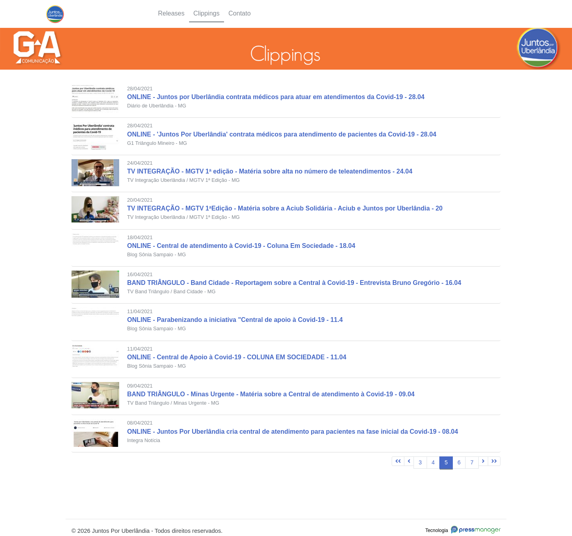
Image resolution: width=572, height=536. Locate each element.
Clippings (206, 13)
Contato (239, 13)
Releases (171, 13)
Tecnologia (462, 530)
